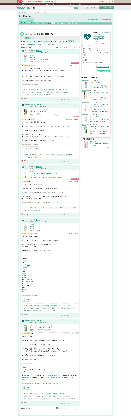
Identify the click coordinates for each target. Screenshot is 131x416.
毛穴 (24, 375)
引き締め (62, 393)
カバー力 (24, 192)
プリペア (32, 55)
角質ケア (49, 393)
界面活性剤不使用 (37, 310)
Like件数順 (50, 44)
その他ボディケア (41, 92)
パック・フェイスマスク (36, 398)
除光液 (32, 226)
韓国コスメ (59, 375)
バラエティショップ (33, 89)
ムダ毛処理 (51, 89)
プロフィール (40, 23)
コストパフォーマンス (28, 308)
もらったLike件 (99, 36)
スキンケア (50, 196)
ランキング (25, 4)
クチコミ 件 (97, 34)
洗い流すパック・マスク (44, 329)
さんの (101, 43)
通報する (25, 98)
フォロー (63, 23)
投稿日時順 (31, 44)
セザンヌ (32, 109)
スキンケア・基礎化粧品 (59, 396)
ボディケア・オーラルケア (29, 92)
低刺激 (46, 89)
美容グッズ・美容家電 (61, 92)
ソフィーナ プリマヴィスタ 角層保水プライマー (43, 173)
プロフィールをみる (103, 67)
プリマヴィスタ (33, 171)
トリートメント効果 (65, 305)
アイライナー (46, 126)
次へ (77, 47)
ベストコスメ (78, 4)
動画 (53, 23)
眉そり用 (32, 57)
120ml (26, 387)
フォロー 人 (96, 39)
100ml (26, 299)
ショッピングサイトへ (75, 63)
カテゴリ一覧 (71, 4)
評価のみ (47, 41)
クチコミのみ (38, 41)
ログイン (110, 1)
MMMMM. (39, 34)
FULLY (31, 325)
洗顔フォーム (33, 329)
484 (43, 52)
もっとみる (106, 147)
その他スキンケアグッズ (45, 59)
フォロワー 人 (97, 41)
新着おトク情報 (49, 1)
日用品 (29, 70)
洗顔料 (68, 396)
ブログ (37, 4)
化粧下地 (32, 175)
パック (49, 375)
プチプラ (25, 269)
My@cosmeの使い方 (93, 19)
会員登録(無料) (102, 1)
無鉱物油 (29, 310)
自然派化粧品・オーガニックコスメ (31, 396)
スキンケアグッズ (27, 94)
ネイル (28, 265)
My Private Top (106, 19)
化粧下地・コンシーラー (65, 207)
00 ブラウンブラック (30, 148)
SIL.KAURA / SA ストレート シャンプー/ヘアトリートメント (99, 143)
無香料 (24, 210)
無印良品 (32, 225)
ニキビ (54, 377)
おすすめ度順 (40, 44)
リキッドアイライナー (35, 113)
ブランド (31, 4)
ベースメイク (54, 207)
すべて (31, 41)
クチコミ (48, 23)
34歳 (90, 48)
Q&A (41, 4)
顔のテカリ (55, 393)
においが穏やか (54, 305)
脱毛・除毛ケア (34, 59)
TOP (19, 4)
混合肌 (105, 48)
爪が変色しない (45, 305)
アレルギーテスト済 (32, 210)
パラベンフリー (47, 310)
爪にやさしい (37, 305)
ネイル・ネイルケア (60, 308)
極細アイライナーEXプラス (38, 111)
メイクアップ (61, 154)
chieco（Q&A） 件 (98, 38)
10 (74, 47)
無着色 (73, 308)
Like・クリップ (72, 23)
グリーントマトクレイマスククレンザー (41, 327)
